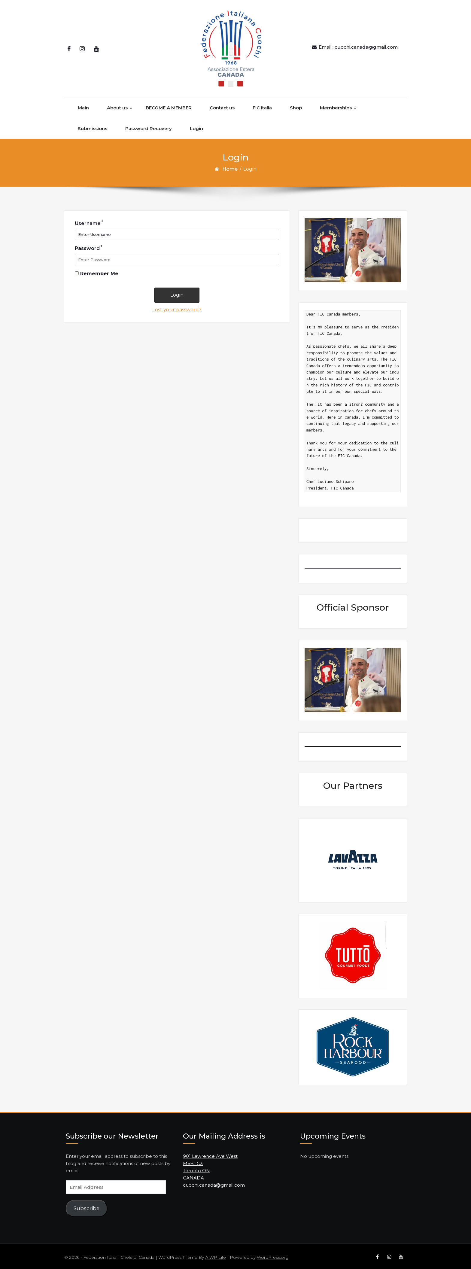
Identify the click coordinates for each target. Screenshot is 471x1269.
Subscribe (86, 1204)
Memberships (336, 104)
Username (89, 219)
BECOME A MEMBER (169, 104)
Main (83, 104)
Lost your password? (177, 305)
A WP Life (215, 1253)
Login (196, 124)
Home (230, 165)
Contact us (222, 104)
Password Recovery (148, 124)
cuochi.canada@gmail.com (366, 45)
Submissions (92, 124)
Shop (296, 104)
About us (117, 104)
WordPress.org (272, 1253)
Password (88, 244)
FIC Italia (262, 104)
